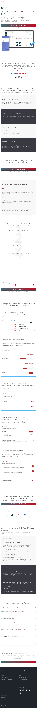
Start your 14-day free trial (18, 25)
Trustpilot (3, 697)
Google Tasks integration (6, 681)
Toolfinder (3, 702)
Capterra (3, 699)
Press (20, 684)
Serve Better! (18, 661)
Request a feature (23, 679)
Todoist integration (5, 677)
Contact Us (21, 681)
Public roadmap (22, 677)
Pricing (2, 675)
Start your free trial (18, 169)
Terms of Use (3, 691)
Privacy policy (4, 689)
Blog (20, 675)
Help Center (22, 673)
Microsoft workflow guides (9, 285)
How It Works (4, 673)
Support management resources (26, 285)
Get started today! (18, 289)
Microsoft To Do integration (6, 679)
